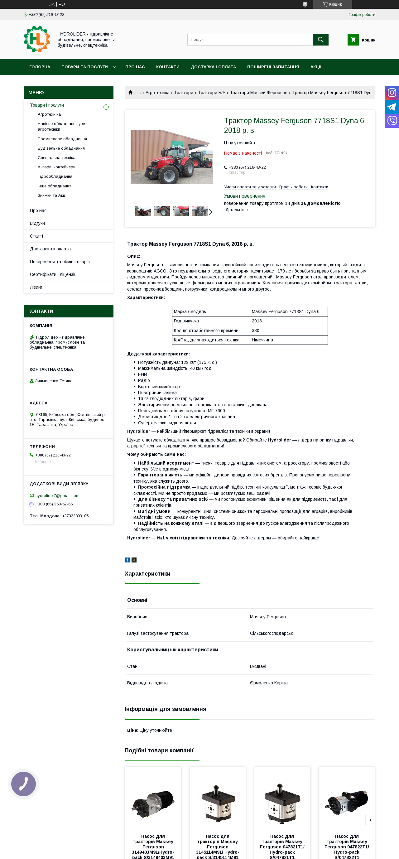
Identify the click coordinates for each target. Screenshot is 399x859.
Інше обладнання (54, 186)
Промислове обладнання (62, 139)
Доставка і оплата (213, 67)
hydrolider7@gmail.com (57, 495)
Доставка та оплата (50, 248)
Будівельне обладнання (61, 148)
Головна (39, 67)
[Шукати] (321, 40)
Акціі (315, 67)
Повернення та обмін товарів (60, 261)
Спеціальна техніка (56, 157)
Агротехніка (158, 92)
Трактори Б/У (211, 92)
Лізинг (36, 287)
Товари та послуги (84, 67)
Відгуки (37, 223)
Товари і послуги (47, 105)
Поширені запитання (273, 67)
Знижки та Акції (53, 195)
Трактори (183, 92)
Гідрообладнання (55, 176)
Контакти (168, 67)
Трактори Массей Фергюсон (258, 92)
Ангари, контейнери (56, 167)
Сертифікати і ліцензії (52, 274)
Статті (36, 236)
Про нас (135, 67)
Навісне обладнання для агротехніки (62, 126)
